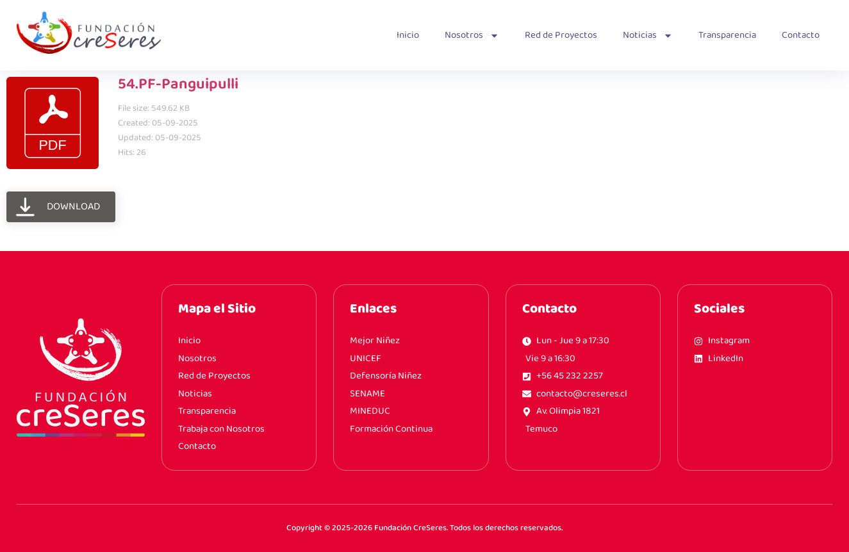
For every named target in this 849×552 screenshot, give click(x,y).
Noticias (648, 35)
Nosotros (472, 35)
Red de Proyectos (561, 35)
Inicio (408, 35)
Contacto (801, 35)
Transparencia (727, 35)
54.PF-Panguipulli (178, 84)
